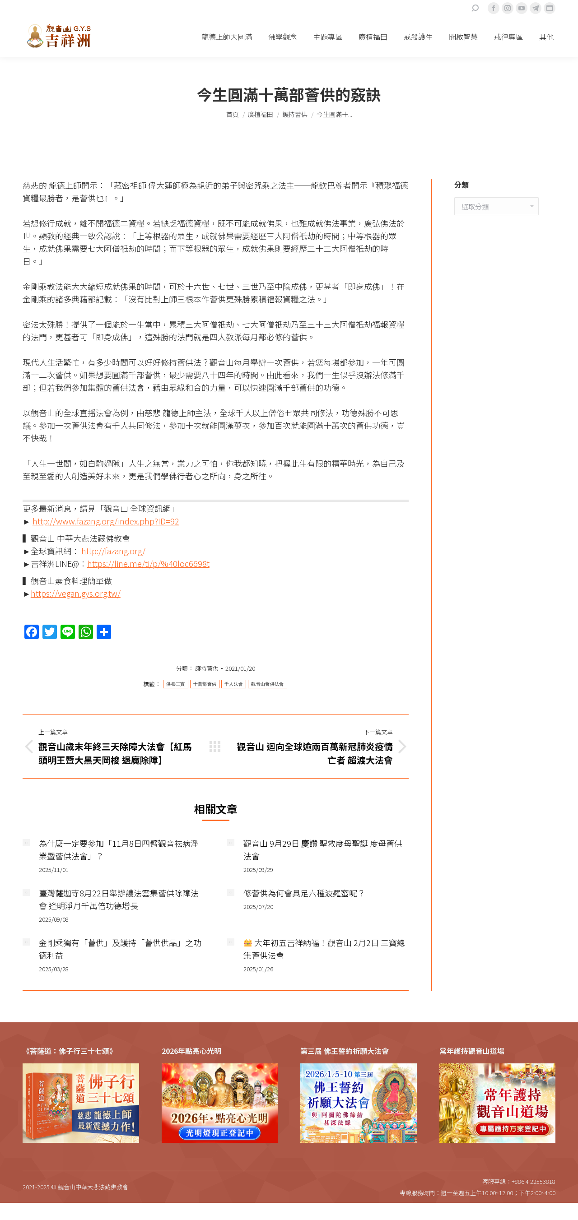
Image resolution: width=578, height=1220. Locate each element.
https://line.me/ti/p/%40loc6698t (148, 563)
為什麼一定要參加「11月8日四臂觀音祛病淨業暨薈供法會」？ (119, 849)
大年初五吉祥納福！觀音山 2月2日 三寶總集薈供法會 (324, 949)
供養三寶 (175, 684)
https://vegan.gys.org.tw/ (76, 593)
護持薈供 (207, 668)
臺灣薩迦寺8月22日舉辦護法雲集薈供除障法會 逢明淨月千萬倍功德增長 (119, 899)
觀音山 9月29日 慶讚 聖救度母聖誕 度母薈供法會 (322, 849)
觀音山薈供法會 (267, 684)
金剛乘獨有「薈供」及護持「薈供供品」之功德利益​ (120, 949)
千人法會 (233, 684)
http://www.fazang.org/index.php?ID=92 (106, 521)
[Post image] (26, 842)
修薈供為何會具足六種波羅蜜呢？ (304, 893)
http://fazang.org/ (113, 551)
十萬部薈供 (205, 684)
